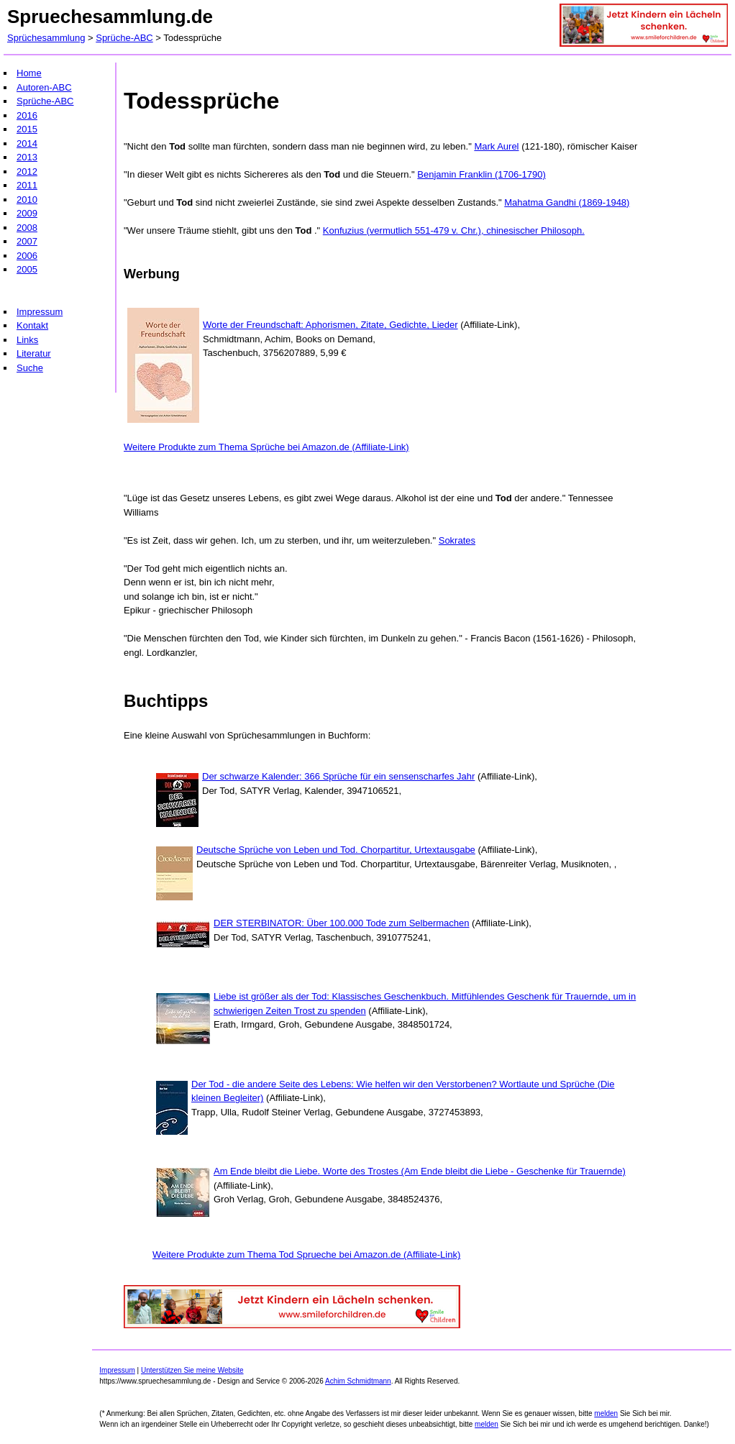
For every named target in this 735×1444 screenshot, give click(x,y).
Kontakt (32, 325)
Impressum (40, 311)
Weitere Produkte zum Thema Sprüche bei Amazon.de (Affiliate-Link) (266, 447)
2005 (27, 269)
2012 (27, 171)
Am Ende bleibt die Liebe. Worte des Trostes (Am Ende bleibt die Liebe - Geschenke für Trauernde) (420, 1171)
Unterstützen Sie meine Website (192, 1370)
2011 (27, 185)
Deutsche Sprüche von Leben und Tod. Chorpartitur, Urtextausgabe (335, 849)
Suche (30, 367)
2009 (27, 213)
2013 (27, 157)
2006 (27, 255)
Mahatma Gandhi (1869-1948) (566, 202)
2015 (27, 129)
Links (27, 339)
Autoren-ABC (44, 87)
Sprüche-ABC (124, 37)
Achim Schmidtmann (358, 1381)
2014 (27, 143)
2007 (27, 241)
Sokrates (457, 540)
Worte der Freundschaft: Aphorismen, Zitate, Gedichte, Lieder (330, 324)
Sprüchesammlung (46, 37)
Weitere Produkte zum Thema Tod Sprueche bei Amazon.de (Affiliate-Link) (306, 1254)
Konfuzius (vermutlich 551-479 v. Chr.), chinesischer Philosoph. (454, 230)
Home (29, 73)
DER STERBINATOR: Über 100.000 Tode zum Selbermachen (342, 923)
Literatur (34, 353)
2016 (27, 115)
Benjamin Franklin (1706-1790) (481, 174)
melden (606, 1413)
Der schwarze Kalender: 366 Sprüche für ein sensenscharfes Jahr (338, 776)
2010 (27, 199)
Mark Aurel (496, 146)
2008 (27, 227)
